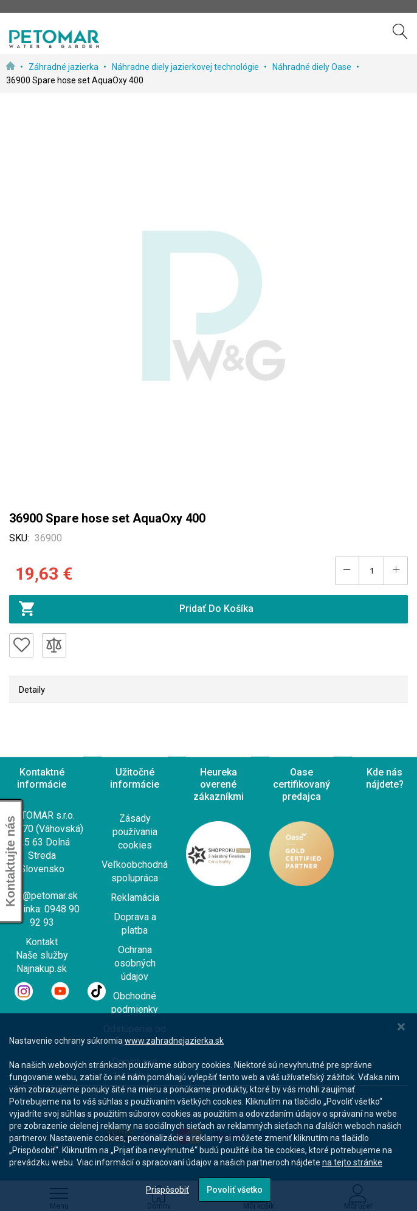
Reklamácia (135, 897)
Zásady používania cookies (134, 832)
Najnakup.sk (41, 968)
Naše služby (42, 955)
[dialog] (208, 1112)
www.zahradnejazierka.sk (174, 1041)
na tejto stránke (352, 1162)
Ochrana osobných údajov (135, 963)
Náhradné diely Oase (312, 67)
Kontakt (42, 942)
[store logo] (54, 39)
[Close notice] (401, 1027)
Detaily (32, 689)
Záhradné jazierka (64, 67)
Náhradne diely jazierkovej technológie (186, 67)
